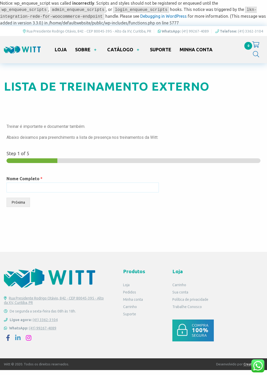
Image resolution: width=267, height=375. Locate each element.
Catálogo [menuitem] (120, 54)
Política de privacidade (190, 305)
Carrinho (130, 312)
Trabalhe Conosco (187, 312)
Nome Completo (25, 184)
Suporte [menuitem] (160, 54)
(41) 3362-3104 (239, 34)
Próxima (18, 207)
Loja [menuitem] (61, 54)
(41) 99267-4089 (183, 34)
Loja (126, 290)
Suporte (129, 319)
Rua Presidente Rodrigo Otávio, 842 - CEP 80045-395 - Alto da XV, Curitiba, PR (87, 34)
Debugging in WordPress (163, 16)
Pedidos (129, 297)
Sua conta (180, 297)
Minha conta (133, 305)
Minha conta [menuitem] (196, 54)
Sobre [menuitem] (82, 54)
